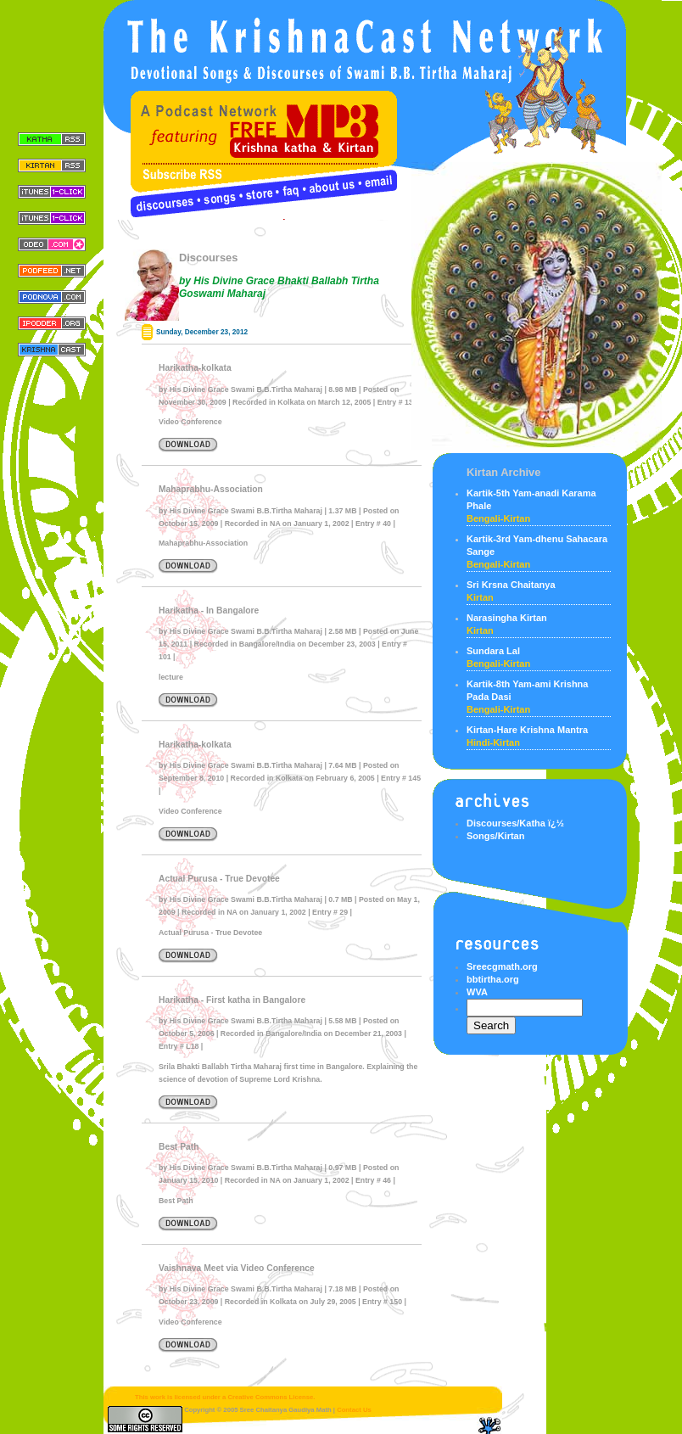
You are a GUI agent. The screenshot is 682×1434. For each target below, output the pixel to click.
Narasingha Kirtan (507, 618)
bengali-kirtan (498, 518)
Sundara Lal (493, 651)
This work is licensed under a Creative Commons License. (211, 1397)
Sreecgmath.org (502, 966)
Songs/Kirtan (495, 836)
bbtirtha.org (493, 979)
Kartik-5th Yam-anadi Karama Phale (531, 499)
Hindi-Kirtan (493, 742)
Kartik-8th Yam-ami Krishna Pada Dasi (527, 690)
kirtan (480, 597)
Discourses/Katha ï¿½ (515, 823)
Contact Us (354, 1410)
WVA (477, 992)
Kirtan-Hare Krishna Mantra (527, 730)
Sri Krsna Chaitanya (511, 585)
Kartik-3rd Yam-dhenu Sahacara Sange (537, 545)
